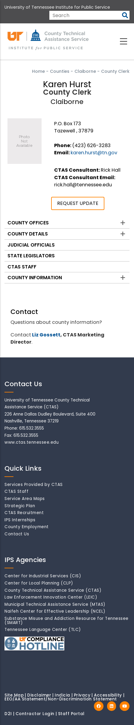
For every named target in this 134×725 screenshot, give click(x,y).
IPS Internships (20, 520)
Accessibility (108, 695)
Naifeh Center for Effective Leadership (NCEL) (55, 611)
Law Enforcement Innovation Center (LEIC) (50, 597)
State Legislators (31, 255)
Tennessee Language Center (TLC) (42, 629)
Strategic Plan (19, 506)
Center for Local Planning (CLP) (38, 583)
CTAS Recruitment (24, 513)
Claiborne (85, 71)
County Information (34, 277)
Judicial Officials (31, 244)
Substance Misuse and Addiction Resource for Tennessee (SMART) (66, 621)
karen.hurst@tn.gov (94, 152)
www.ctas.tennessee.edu (31, 442)
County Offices (28, 222)
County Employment (26, 527)
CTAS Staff (21, 266)
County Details (27, 233)
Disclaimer (39, 695)
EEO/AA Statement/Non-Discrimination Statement (60, 699)
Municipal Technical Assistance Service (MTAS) (55, 604)
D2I (8, 714)
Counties (59, 71)
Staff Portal (71, 714)
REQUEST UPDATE (77, 203)
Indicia (62, 695)
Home (38, 71)
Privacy (82, 695)
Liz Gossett (46, 334)
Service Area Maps (24, 499)
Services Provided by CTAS (33, 484)
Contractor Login (35, 714)
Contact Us (16, 534)
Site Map (14, 695)
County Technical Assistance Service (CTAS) (52, 590)
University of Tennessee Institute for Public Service (57, 7)
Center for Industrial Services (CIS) (42, 576)
